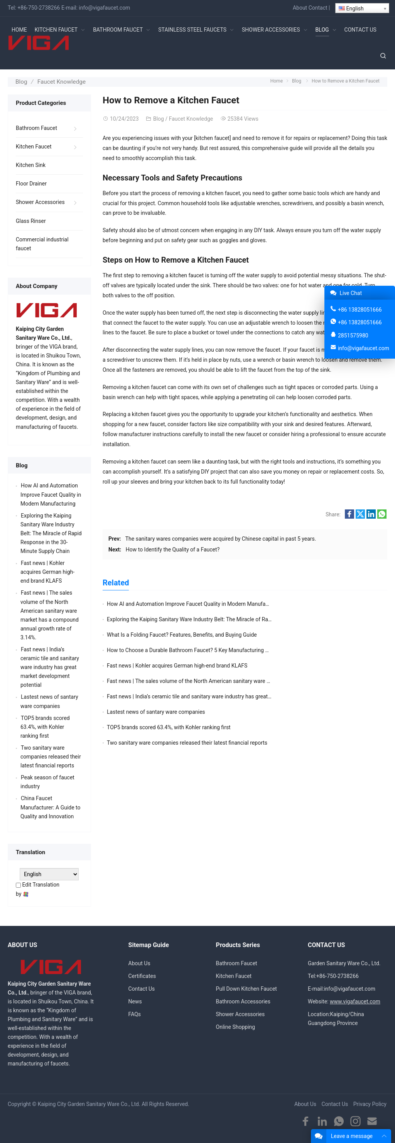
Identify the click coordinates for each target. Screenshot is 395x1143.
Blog (20, 81)
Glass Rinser (31, 220)
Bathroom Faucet (36, 127)
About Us (139, 962)
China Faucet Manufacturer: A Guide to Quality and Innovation (50, 806)
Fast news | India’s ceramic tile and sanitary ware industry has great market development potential (224, 649)
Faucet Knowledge (58, 81)
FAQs (134, 1013)
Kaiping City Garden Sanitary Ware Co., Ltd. (89, 1103)
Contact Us (141, 988)
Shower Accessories (40, 201)
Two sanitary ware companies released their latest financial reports (50, 756)
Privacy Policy (370, 1103)
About (300, 8)
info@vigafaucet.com (104, 8)
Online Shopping (235, 1026)
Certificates (142, 975)
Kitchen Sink (31, 164)
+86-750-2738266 (38, 8)
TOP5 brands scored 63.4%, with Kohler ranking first (169, 664)
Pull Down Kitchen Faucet (246, 988)
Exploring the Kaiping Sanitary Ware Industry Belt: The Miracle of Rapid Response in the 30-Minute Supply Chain (51, 532)
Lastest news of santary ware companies (298, 649)
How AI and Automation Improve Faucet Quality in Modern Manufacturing (194, 603)
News (135, 1001)
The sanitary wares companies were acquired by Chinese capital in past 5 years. (220, 538)
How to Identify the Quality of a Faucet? (173, 548)
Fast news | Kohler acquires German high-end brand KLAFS (177, 634)
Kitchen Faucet (34, 146)
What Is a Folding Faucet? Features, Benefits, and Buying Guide (182, 618)
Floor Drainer (31, 183)
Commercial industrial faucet (42, 242)
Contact (318, 8)
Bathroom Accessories (243, 1001)
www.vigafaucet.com (355, 1001)
